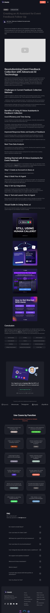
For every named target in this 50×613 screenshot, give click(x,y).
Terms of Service (28, 599)
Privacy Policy (27, 601)
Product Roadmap (26, 604)
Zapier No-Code (40, 597)
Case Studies (27, 597)
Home (25, 592)
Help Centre (39, 592)
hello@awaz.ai (22, 517)
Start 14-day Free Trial (25, 389)
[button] (47, 2)
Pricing (25, 595)
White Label (39, 605)
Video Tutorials (40, 595)
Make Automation (41, 599)
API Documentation (40, 602)
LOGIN (42, 2)
